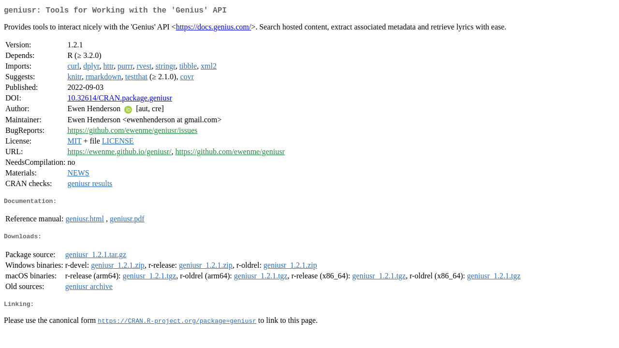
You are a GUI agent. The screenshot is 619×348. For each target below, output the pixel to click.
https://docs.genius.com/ (213, 29)
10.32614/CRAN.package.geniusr (119, 100)
